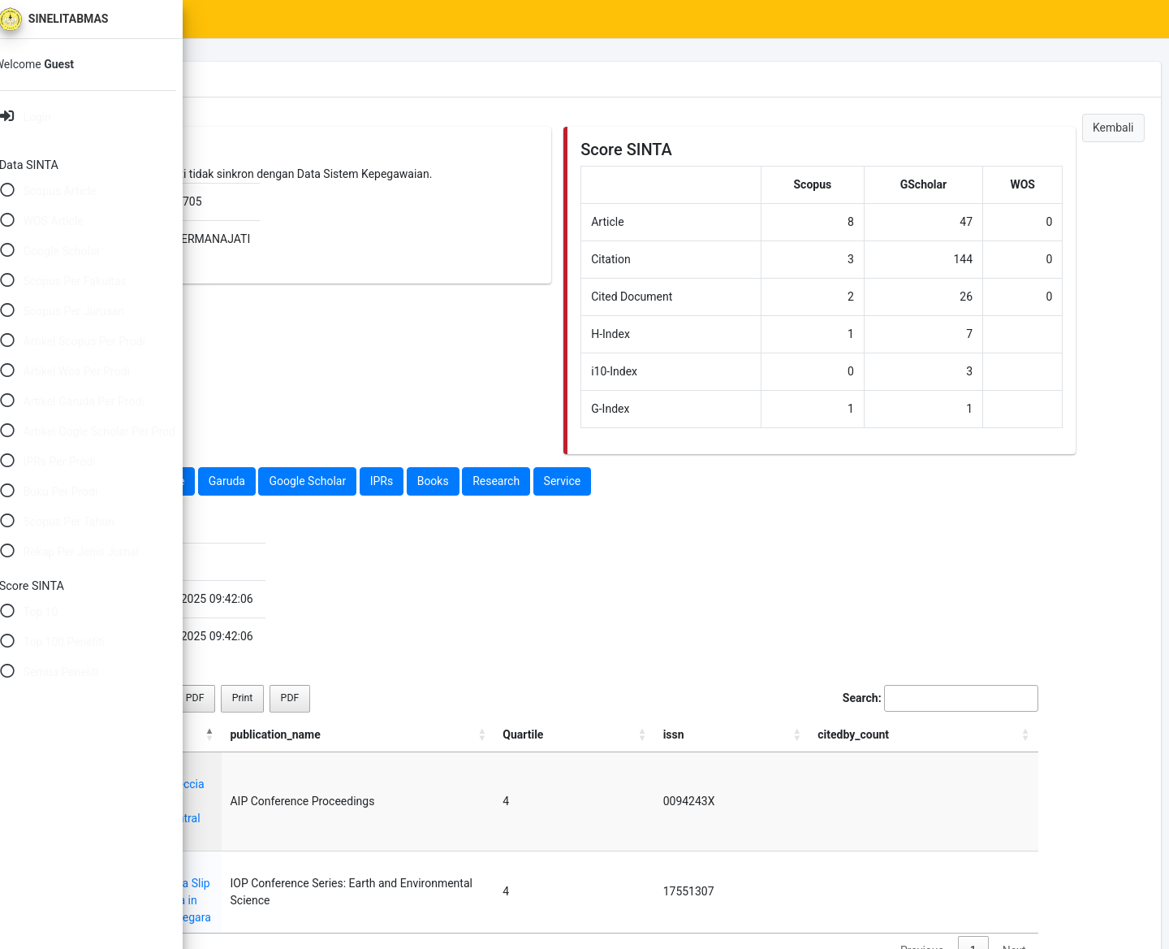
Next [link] (1034, 865)
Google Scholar (510, 481)
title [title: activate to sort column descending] (247, 734)
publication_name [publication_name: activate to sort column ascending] (666, 734)
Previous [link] (942, 865)
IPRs (585, 481)
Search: (961, 698)
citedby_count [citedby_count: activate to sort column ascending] (1001, 734)
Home (273, 19)
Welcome (54, 64)
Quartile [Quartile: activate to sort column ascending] (847, 734)
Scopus (265, 481)
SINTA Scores (349, 19)
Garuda (430, 481)
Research (699, 481)
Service (765, 481)
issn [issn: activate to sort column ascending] (908, 734)
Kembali (1113, 127)
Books (636, 481)
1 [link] (993, 865)
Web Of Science (347, 481)
